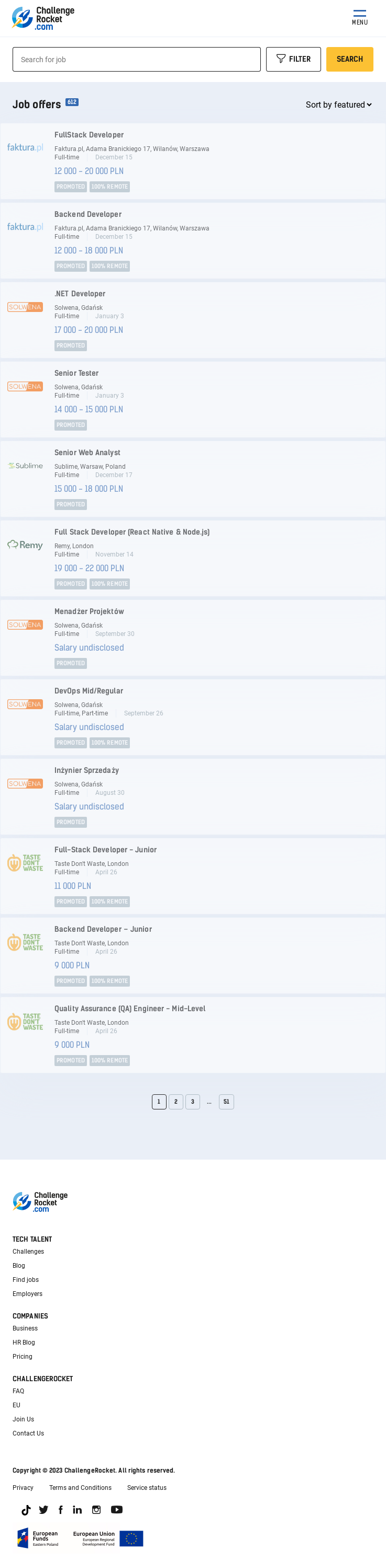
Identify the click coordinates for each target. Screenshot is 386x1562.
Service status (147, 1487)
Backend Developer (88, 214)
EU (16, 1405)
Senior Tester (76, 373)
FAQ (18, 1391)
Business (25, 1328)
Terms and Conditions (80, 1487)
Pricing (22, 1356)
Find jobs (26, 1279)
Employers (27, 1294)
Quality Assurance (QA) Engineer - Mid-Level (129, 1008)
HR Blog (24, 1342)
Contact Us (28, 1433)
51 (226, 1101)
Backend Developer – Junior (103, 929)
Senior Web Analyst (87, 452)
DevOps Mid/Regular (88, 691)
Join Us (23, 1419)
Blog (19, 1265)
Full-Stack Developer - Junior (105, 850)
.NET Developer (79, 294)
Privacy (23, 1487)
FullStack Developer (89, 135)
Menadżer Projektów (89, 611)
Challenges (28, 1251)
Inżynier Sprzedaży (86, 770)
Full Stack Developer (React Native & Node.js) (132, 532)
